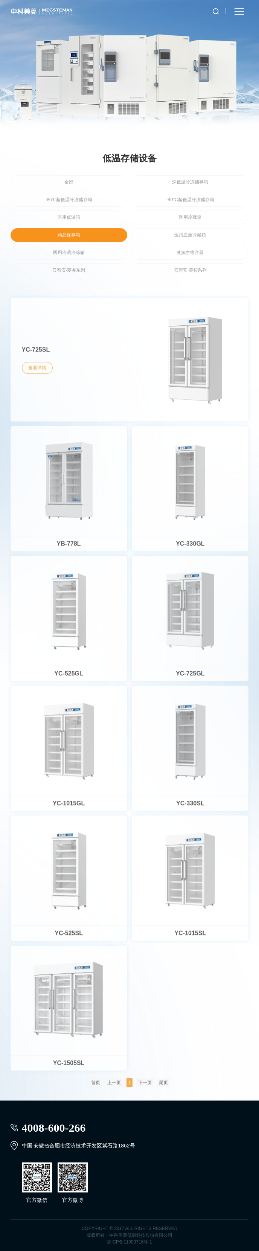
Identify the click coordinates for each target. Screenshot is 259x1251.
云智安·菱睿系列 (68, 270)
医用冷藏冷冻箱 (69, 252)
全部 (68, 182)
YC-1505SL (69, 1066)
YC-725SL (36, 353)
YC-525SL (69, 936)
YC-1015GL (69, 806)
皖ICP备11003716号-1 (129, 1242)
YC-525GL (68, 676)
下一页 (145, 1085)
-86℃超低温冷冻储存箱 (68, 199)
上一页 (114, 1085)
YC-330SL (190, 806)
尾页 (163, 1085)
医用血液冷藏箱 (190, 235)
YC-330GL (190, 546)
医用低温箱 (69, 217)
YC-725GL (190, 676)
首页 (95, 1085)
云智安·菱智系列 (190, 270)
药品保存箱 (69, 235)
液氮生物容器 (190, 252)
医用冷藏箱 (190, 217)
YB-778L (69, 546)
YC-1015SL (190, 936)
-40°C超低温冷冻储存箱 (190, 199)
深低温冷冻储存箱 (190, 182)
